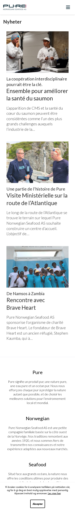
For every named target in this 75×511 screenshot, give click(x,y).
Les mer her (54, 493)
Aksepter (38, 504)
